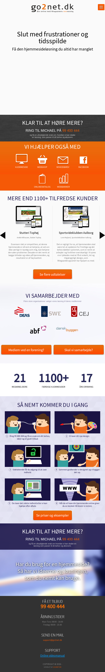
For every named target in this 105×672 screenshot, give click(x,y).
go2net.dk (57, 667)
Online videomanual (52, 655)
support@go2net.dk (52, 640)
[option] (28, 232)
